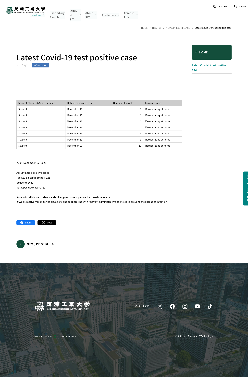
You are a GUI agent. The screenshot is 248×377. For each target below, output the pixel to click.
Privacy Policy (68, 336)
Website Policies (44, 336)
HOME (142, 27)
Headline (155, 27)
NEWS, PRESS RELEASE (177, 27)
